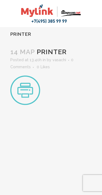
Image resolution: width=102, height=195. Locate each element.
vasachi (59, 60)
